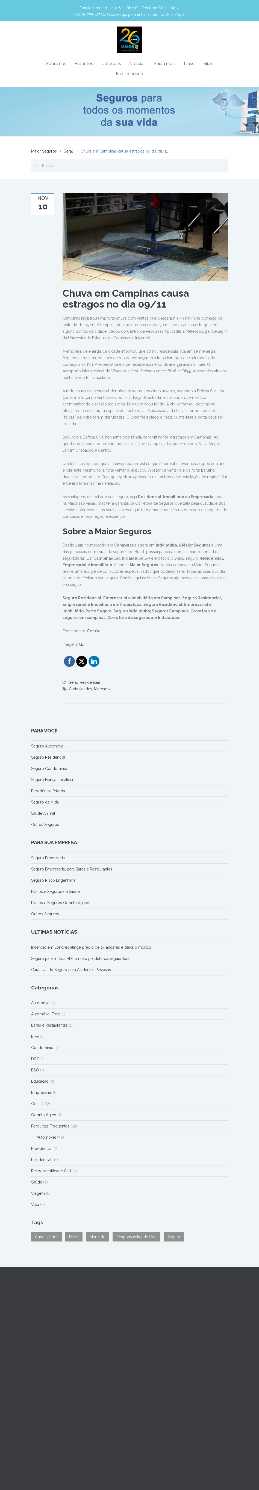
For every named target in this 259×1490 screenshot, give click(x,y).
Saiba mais (165, 63)
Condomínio (42, 1047)
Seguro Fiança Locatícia (52, 780)
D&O (35, 1059)
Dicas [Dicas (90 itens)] (74, 1237)
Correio (94, 631)
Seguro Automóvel (47, 746)
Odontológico (43, 1115)
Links (189, 63)
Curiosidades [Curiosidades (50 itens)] (46, 1237)
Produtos (84, 63)
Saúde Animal (43, 813)
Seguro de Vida (45, 802)
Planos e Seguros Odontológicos (60, 903)
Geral (68, 151)
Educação (40, 1081)
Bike (35, 1036)
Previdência (41, 1148)
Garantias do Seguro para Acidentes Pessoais (71, 970)
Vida (35, 1204)
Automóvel (41, 1003)
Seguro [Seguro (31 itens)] (173, 1237)
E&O (35, 1070)
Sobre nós (56, 63)
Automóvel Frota (45, 1014)
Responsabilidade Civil (51, 1171)
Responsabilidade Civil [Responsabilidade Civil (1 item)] (136, 1237)
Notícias (137, 63)
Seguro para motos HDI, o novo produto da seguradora (80, 958)
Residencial (90, 682)
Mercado (102, 689)
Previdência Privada (48, 791)
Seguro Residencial (48, 757)
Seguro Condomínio (49, 768)
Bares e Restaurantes (49, 1025)
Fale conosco (129, 73)
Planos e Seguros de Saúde (55, 891)
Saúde (36, 1182)
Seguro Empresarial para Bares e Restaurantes (71, 869)
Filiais (207, 63)
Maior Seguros (44, 151)
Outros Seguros (45, 824)
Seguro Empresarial (48, 858)
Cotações (111, 63)
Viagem (38, 1193)
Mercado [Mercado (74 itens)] (97, 1237)
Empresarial (41, 1092)
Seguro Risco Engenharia (53, 880)
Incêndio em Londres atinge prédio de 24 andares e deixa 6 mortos (91, 947)
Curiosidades (80, 689)
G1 (81, 644)
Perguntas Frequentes (50, 1126)
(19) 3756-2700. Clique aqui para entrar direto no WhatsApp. (130, 14)
